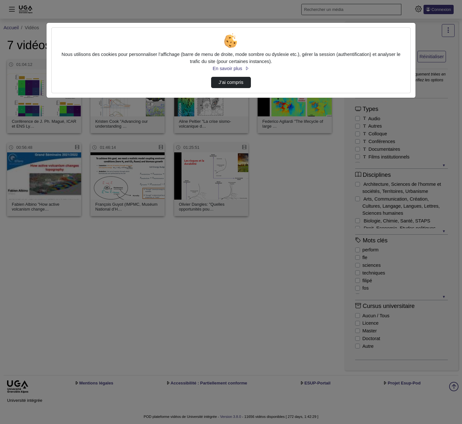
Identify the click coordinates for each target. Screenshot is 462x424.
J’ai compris (230, 82)
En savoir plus (231, 68)
